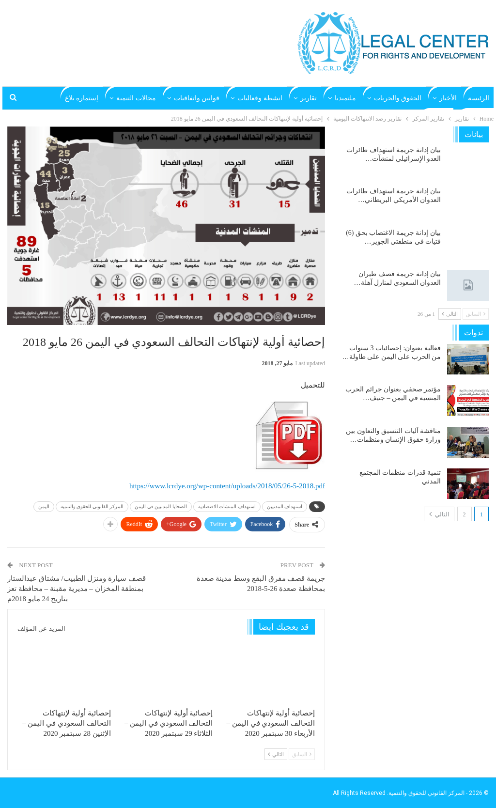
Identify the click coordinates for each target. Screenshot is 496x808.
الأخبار (448, 98)
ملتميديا (345, 98)
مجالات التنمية (136, 98)
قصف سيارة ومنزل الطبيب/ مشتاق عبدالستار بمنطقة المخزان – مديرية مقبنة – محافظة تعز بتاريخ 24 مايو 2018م (76, 589)
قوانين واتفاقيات (197, 98)
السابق (301, 754)
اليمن (43, 506)
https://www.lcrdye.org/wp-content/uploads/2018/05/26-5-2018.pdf (227, 486)
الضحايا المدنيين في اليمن (161, 506)
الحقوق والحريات (398, 98)
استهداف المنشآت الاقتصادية (227, 506)
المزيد (89, 98)
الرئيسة (478, 98)
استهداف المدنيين (285, 506)
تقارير (308, 98)
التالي (276, 754)
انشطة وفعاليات (259, 98)
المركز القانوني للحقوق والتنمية (92, 506)
